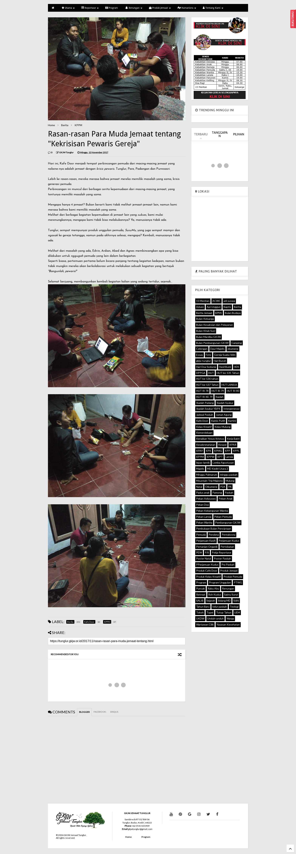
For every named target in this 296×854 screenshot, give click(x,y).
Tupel (210, 612)
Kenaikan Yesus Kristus (210, 438)
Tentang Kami (213, 7)
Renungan (133, 7)
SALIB (200, 600)
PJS (207, 552)
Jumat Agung (224, 414)
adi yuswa (229, 300)
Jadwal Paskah (204, 414)
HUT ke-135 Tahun (228, 372)
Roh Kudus (214, 594)
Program (111, 7)
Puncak (200, 588)
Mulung (230, 480)
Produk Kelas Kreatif (208, 576)
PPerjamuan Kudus (207, 564)
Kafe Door (202, 420)
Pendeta (214, 534)
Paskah (229, 492)
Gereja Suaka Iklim (225, 354)
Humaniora (186, 7)
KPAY (199, 450)
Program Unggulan (220, 582)
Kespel (222, 444)
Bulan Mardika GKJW (208, 336)
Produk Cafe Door (206, 570)
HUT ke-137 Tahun (207, 384)
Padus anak (203, 492)
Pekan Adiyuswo (206, 498)
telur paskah (219, 606)
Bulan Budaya (233, 312)
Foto (208, 354)
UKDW (200, 618)
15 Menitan (203, 300)
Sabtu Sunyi (231, 594)
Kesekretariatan (205, 444)
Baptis (227, 306)
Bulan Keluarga (205, 318)
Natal (199, 486)
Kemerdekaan (204, 432)
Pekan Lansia (203, 516)
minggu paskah (228, 474)
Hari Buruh (220, 360)
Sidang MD (224, 600)
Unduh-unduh (215, 618)
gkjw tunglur (203, 360)
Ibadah (219, 396)
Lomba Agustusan (223, 462)
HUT (211, 372)
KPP (227, 450)
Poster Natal (203, 558)
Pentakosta (228, 534)
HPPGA (200, 372)
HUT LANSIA (229, 384)
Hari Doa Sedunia (206, 366)
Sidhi (236, 600)
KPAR (232, 444)
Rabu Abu (213, 588)
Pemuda (201, 534)
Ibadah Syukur (225, 402)
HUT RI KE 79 (204, 396)
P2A (222, 486)
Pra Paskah (227, 564)
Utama (68, 7)
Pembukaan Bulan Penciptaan (213, 528)
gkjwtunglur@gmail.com (140, 829)
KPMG (218, 450)
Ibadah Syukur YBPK (208, 408)
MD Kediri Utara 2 (217, 468)
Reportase (90, 7)
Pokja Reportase (221, 552)
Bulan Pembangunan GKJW (212, 342)
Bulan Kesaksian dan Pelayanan (214, 324)
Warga (230, 618)
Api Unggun (214, 306)
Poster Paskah (222, 558)
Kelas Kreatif (204, 426)
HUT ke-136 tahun (207, 378)
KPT (220, 456)
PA (230, 486)
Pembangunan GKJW (227, 522)
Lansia (229, 456)
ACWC (216, 300)
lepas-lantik (203, 462)
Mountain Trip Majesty (209, 480)
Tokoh (200, 612)
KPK (208, 450)
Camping (236, 342)
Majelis (200, 468)
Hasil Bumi (225, 366)
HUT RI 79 (217, 390)
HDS (236, 366)
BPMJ (218, 312)
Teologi (234, 606)
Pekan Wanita (204, 522)
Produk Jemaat (160, 7)
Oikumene (211, 486)
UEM (237, 612)
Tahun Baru (203, 606)
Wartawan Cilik (205, 624)
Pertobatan (227, 546)
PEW (199, 552)
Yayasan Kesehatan (228, 624)
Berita (64, 125)
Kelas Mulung (222, 426)
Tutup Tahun (223, 612)
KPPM (78, 125)
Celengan (201, 348)
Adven (200, 306)
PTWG (238, 582)
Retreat (200, 594)
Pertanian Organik (207, 546)
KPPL (236, 450)
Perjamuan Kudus (229, 540)
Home (51, 125)
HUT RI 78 (202, 390)
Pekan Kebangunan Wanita (212, 510)
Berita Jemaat (204, 312)
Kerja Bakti (233, 438)
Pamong (217, 492)
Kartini (232, 420)
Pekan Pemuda (223, 516)
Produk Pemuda (233, 576)
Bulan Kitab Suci (205, 330)
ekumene (232, 348)
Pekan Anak (226, 498)
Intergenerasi (231, 408)
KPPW (210, 456)
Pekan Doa (202, 504)
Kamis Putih (218, 420)
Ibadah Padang (205, 402)
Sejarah (210, 600)
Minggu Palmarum (206, 474)
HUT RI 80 (233, 390)
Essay (199, 354)
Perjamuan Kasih (206, 540)
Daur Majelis (217, 348)
